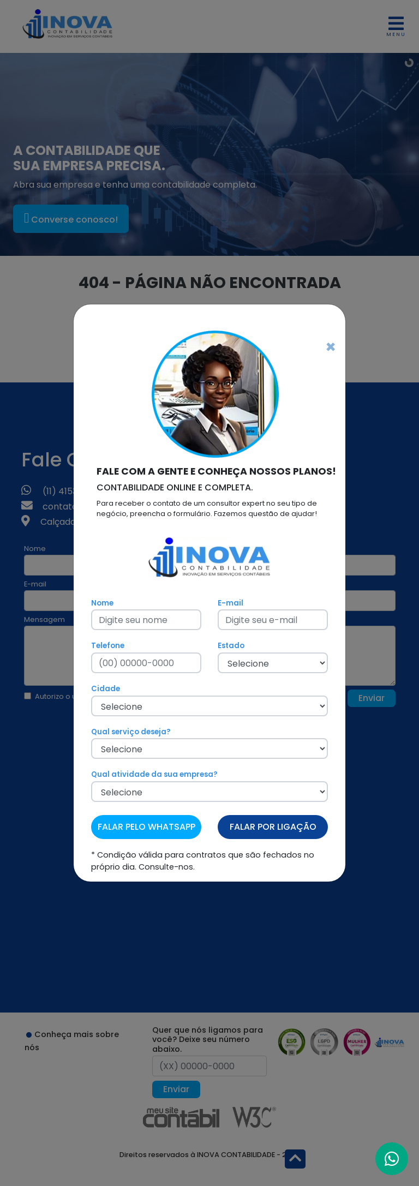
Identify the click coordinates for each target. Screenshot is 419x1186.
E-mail (230, 603)
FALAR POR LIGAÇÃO (273, 826)
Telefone (107, 645)
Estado (231, 645)
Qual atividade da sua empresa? (154, 774)
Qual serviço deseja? (131, 732)
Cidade (105, 689)
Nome (102, 603)
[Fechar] (330, 347)
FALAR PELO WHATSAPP (146, 826)
